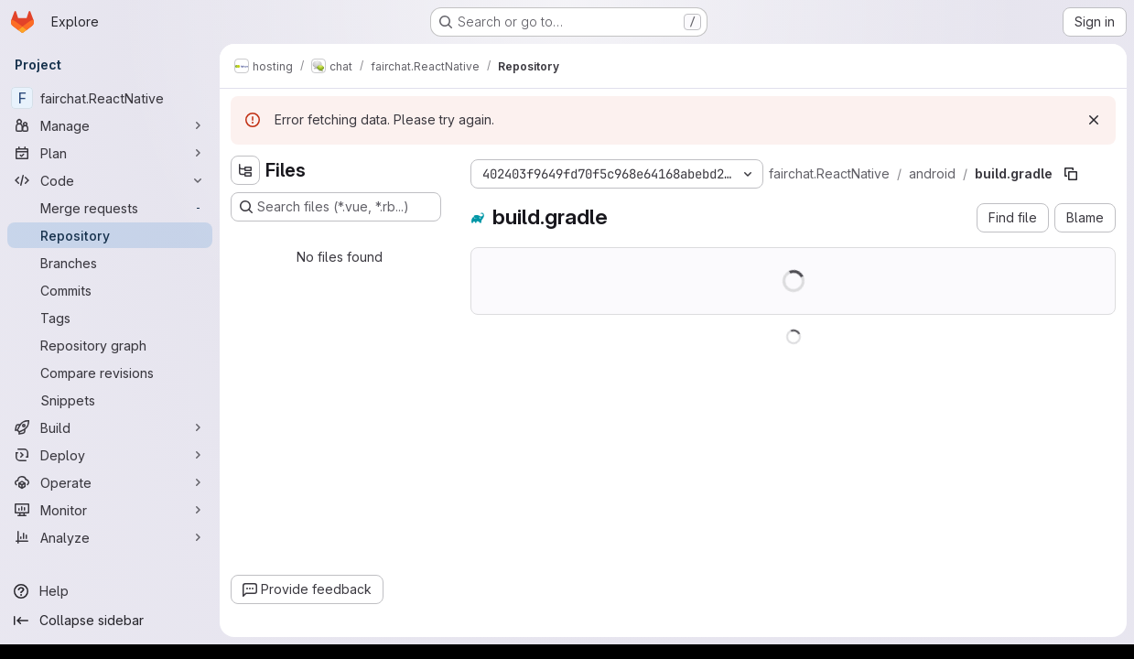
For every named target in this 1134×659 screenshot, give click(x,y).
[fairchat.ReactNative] (109, 98)
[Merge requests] (109, 208)
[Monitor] (109, 510)
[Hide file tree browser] (245, 170)
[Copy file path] (1070, 174)
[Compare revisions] (109, 372)
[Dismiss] (1094, 120)
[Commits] (109, 290)
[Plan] (109, 153)
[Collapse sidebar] (109, 620)
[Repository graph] (109, 345)
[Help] (109, 591)
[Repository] (109, 235)
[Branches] (109, 262)
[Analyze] (109, 537)
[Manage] (109, 125)
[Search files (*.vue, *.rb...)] (336, 206)
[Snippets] (109, 400)
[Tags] (109, 317)
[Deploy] (109, 455)
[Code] (109, 180)
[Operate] (109, 482)
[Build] (109, 427)
